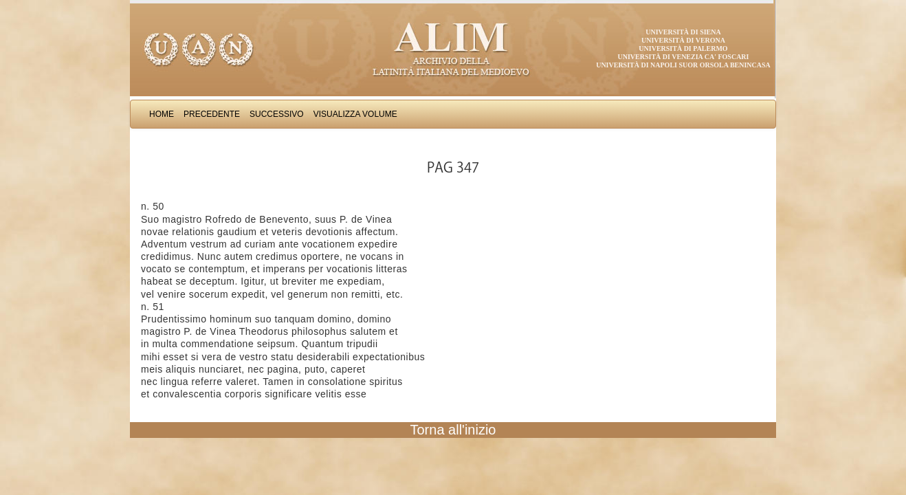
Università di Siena (682, 32)
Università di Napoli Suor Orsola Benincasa (683, 65)
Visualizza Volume (355, 114)
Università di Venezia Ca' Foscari (683, 56)
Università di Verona (683, 40)
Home (161, 114)
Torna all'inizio (453, 429)
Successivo (277, 114)
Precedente (212, 114)
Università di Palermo (683, 48)
